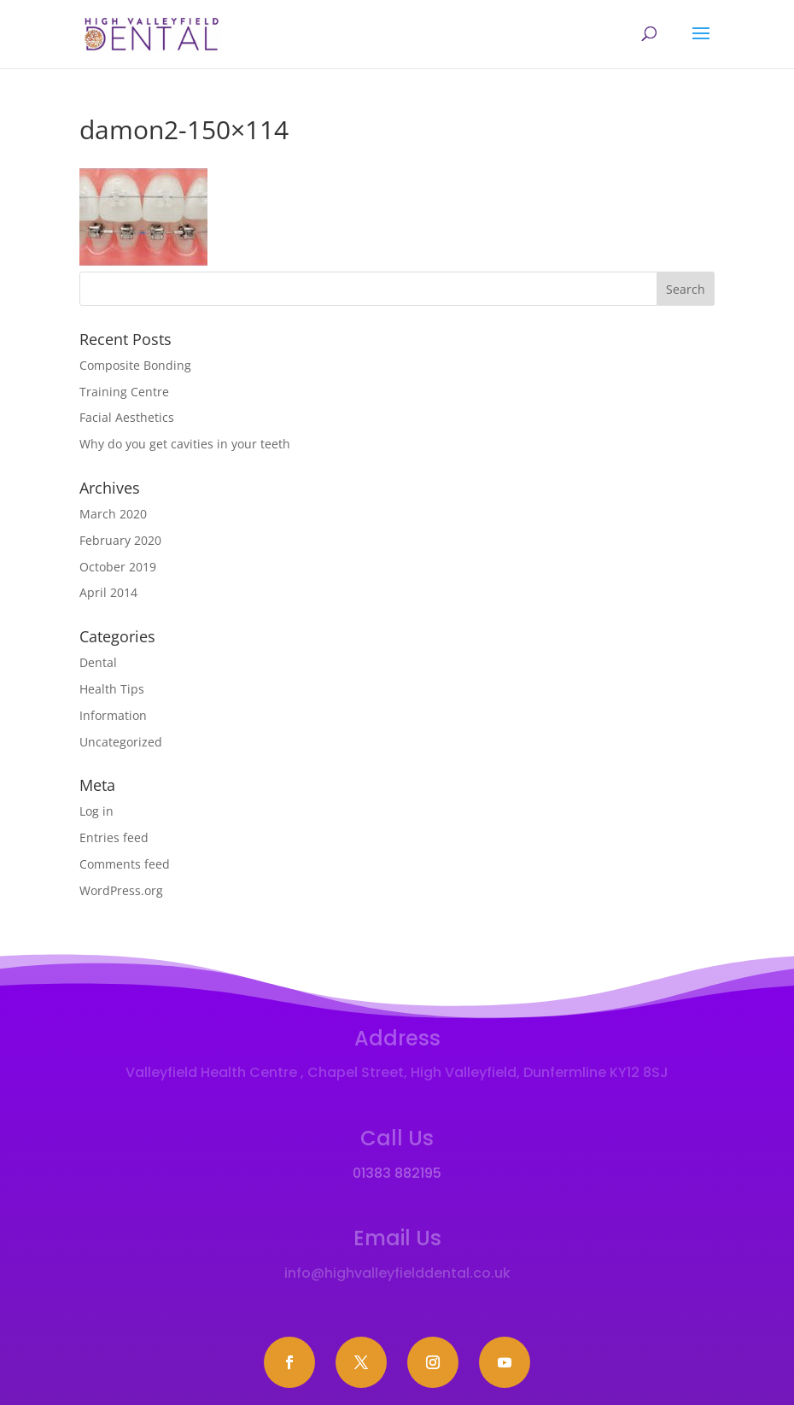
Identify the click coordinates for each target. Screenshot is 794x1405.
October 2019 (117, 567)
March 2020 (113, 514)
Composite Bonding (135, 365)
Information (113, 715)
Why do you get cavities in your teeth (184, 444)
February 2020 (120, 540)
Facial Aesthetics (126, 417)
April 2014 (108, 592)
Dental (98, 662)
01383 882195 (397, 1173)
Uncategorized (120, 742)
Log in (96, 811)
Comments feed (124, 864)
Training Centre (124, 391)
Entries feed (114, 837)
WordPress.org (121, 890)
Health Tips (111, 689)
